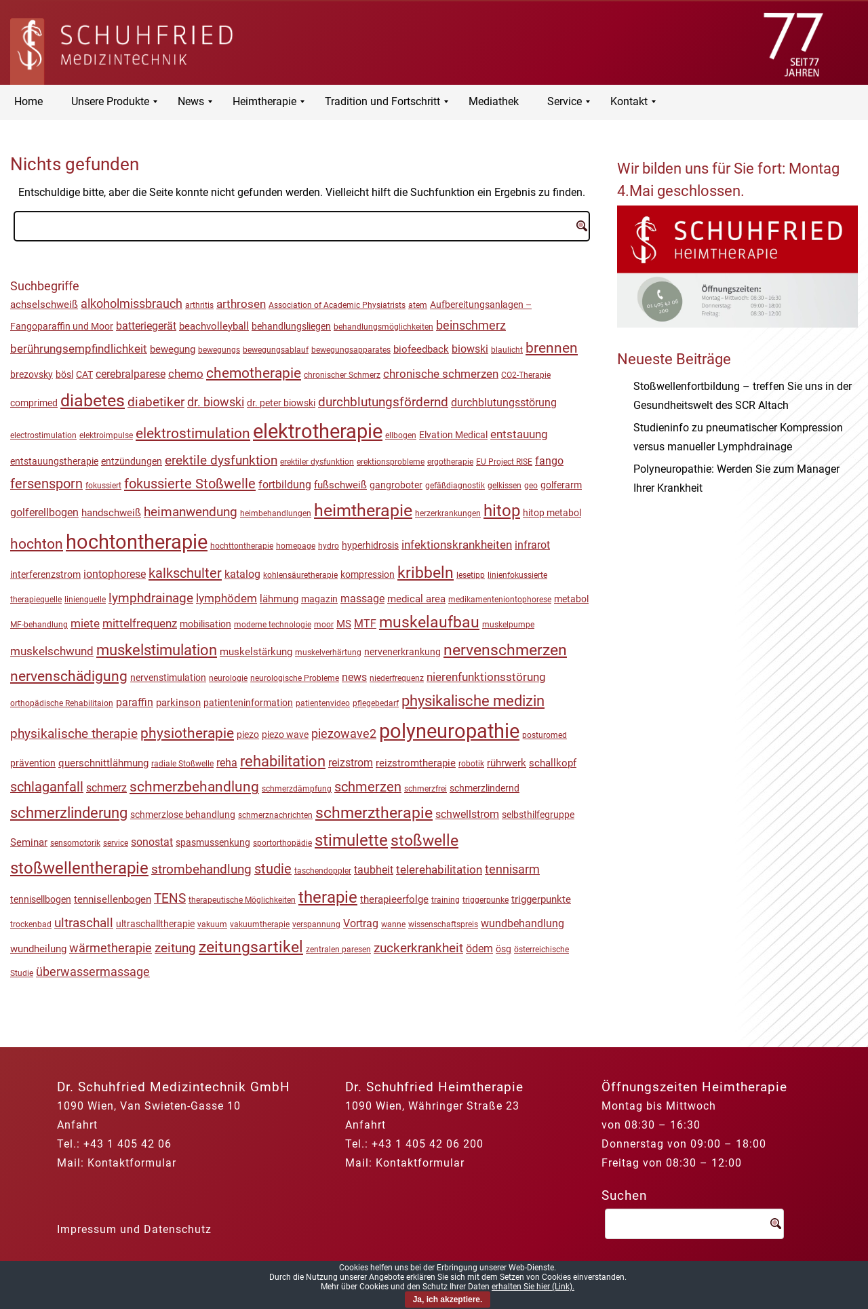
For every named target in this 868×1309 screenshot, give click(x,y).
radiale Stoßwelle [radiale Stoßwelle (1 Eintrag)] (182, 763)
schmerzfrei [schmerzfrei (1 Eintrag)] (425, 789)
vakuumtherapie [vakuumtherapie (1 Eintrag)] (260, 924)
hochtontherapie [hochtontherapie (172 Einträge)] (137, 541)
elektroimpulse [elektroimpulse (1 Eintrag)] (106, 435)
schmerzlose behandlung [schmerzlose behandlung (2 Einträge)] (182, 814)
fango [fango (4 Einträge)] (549, 461)
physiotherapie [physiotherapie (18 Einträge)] (187, 733)
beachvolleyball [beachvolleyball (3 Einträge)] (214, 326)
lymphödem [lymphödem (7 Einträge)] (226, 598)
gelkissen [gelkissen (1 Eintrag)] (504, 485)
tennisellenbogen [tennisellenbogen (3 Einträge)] (112, 899)
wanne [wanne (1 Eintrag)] (393, 924)
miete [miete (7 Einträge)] (85, 623)
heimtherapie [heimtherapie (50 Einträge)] (363, 510)
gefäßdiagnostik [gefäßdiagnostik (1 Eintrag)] (455, 485)
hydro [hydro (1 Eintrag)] (328, 546)
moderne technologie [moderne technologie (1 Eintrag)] (272, 624)
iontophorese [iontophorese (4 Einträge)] (114, 574)
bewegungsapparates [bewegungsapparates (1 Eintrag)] (351, 350)
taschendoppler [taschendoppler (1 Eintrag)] (322, 871)
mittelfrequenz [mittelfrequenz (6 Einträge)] (139, 623)
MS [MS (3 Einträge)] (343, 624)
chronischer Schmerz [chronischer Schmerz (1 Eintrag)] (342, 375)
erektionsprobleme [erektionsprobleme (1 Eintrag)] (391, 462)
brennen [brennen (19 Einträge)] (552, 348)
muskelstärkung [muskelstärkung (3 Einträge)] (256, 652)
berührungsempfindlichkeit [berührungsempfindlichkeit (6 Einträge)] (78, 348)
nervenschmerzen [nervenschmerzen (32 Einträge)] (505, 650)
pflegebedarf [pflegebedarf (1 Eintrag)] (376, 703)
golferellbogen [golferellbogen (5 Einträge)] (44, 512)
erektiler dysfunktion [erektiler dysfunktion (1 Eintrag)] (317, 462)
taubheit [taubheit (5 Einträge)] (373, 869)
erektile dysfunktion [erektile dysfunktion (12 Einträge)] (221, 460)
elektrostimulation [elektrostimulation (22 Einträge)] (193, 433)
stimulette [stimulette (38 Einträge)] (351, 840)
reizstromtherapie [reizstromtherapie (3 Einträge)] (416, 763)
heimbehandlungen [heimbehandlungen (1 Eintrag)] (275, 513)
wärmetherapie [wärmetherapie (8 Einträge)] (110, 948)
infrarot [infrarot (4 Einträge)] (532, 545)
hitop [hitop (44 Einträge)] (502, 510)
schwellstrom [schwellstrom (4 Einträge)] (467, 814)
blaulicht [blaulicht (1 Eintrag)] (507, 350)
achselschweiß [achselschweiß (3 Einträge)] (44, 304)
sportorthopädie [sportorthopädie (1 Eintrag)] (282, 843)
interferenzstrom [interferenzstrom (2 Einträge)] (45, 574)
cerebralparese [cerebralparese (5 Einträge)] (130, 374)
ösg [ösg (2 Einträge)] (503, 948)
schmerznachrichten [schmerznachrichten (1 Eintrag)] (275, 815)
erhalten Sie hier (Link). (533, 1286)
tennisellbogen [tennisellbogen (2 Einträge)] (40, 899)
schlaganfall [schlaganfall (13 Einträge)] (46, 787)
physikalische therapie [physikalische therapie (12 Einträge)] (74, 733)
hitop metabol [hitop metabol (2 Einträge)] (552, 512)
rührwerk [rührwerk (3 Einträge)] (506, 763)
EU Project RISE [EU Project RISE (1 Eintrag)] (504, 462)
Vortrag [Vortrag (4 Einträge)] (360, 924)
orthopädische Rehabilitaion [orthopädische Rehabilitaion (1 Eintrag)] (61, 703)
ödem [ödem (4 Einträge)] (479, 949)
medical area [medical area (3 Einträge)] (416, 599)
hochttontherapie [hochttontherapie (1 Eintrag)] (241, 546)
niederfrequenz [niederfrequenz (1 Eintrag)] (397, 678)
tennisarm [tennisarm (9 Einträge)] (512, 869)
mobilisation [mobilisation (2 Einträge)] (205, 624)
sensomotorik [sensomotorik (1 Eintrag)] (75, 843)
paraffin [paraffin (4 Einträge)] (134, 703)
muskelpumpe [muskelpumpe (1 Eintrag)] (508, 624)
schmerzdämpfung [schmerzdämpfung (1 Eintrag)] (297, 789)
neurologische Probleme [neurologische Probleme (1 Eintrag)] (294, 678)
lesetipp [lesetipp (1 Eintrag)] (470, 575)
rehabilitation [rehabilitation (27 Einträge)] (283, 761)
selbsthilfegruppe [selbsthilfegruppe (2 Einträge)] (538, 814)
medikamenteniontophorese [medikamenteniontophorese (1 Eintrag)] (499, 599)
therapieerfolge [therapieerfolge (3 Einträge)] (394, 899)
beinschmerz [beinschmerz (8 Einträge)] (471, 325)
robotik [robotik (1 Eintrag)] (471, 763)
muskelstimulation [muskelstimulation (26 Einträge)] (156, 650)
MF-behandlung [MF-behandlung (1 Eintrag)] (39, 624)
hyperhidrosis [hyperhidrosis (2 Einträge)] (370, 545)
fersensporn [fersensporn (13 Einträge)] (46, 484)
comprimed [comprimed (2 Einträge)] (34, 402)
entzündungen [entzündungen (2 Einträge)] (131, 461)
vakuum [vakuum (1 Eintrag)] (212, 924)
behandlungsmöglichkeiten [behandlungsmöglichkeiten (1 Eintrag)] (383, 327)
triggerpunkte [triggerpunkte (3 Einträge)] (541, 899)
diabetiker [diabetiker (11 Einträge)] (155, 402)
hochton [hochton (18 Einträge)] (36, 544)
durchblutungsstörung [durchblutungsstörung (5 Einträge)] (504, 402)
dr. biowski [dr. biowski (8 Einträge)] (215, 402)
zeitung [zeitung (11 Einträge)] (175, 948)
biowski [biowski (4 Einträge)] (470, 349)
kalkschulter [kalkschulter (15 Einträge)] (185, 573)
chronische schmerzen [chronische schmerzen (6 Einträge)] (440, 373)
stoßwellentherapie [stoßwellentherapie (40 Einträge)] (79, 868)
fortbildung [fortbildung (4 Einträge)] (284, 485)
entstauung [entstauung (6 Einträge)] (519, 434)
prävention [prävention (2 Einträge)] (33, 763)
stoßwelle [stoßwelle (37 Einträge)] (424, 840)
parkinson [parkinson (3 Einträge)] (178, 703)
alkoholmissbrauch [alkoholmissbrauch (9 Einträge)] (131, 303)
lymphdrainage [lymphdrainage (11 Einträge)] (150, 598)
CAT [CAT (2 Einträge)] (84, 374)
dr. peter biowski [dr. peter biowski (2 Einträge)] (281, 402)
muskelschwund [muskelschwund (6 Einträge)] (52, 651)
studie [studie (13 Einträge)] (273, 869)
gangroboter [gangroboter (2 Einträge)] (396, 485)
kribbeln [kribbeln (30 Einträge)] (425, 573)
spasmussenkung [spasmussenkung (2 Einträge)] (213, 842)
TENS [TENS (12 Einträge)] (170, 898)
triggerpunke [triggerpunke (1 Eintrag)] (485, 900)
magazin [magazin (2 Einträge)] (319, 598)
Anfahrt (77, 1124)
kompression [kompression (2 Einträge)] (367, 574)
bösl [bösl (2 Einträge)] (64, 374)
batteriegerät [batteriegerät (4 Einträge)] (146, 326)
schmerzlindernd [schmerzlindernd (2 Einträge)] (484, 788)
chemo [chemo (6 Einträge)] (185, 373)
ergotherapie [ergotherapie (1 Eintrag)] (450, 462)
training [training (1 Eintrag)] (445, 900)
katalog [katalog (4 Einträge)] (242, 574)
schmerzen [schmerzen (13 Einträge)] (367, 787)
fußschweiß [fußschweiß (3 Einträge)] (340, 485)
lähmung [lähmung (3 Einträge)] (279, 599)
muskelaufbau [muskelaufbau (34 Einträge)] (429, 622)
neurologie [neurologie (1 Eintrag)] (228, 678)
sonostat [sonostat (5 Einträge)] (152, 842)
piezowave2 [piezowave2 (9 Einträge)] (343, 733)
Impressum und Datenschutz (134, 1229)
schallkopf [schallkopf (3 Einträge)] (552, 763)
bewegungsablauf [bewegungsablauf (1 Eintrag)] (276, 350)
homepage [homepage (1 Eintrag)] (295, 546)
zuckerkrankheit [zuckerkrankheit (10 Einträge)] (418, 948)
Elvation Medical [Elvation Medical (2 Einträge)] (453, 434)
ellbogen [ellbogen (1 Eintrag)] (400, 435)
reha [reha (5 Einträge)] (226, 762)
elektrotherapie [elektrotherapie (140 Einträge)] (317, 432)
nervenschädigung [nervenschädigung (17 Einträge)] (68, 676)
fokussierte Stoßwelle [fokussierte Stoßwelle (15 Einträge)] (190, 483)
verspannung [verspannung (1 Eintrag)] (316, 924)
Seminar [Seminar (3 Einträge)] (28, 842)
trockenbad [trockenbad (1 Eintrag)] (31, 924)
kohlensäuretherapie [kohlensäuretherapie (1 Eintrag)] (300, 575)
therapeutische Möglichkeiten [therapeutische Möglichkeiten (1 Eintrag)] (242, 900)
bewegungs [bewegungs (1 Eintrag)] (219, 350)
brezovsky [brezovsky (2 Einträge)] (31, 374)
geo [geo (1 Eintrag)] (531, 485)
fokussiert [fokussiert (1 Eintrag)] (103, 485)
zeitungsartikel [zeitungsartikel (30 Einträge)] (251, 947)
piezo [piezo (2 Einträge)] (248, 734)
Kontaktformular (131, 1162)
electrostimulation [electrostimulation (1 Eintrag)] (43, 435)
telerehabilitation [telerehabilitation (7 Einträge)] (439, 869)
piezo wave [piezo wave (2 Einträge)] (285, 734)
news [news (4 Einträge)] (354, 677)
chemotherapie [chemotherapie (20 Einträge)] (253, 372)
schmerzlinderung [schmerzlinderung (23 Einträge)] (68, 812)
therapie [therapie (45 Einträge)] (327, 897)
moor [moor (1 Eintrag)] (324, 624)
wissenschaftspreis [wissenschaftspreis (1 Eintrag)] (443, 924)
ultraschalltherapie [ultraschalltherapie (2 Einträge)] (155, 923)
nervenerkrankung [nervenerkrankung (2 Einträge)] (402, 651)
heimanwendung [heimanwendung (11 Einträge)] (190, 512)
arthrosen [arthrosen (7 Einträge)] (241, 304)
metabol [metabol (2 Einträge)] (571, 598)
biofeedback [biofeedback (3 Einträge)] (421, 349)
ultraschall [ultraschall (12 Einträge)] (83, 923)
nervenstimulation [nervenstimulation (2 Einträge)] (168, 677)
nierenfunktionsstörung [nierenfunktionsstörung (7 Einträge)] (486, 677)
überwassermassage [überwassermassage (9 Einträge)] (93, 971)
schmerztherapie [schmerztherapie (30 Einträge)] (374, 813)
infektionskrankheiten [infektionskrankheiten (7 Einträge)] (456, 544)
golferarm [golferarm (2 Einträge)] (561, 485)
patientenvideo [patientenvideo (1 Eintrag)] (323, 703)
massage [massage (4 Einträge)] (362, 599)
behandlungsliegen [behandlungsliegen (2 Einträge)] (291, 326)
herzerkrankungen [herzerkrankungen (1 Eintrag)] (448, 513)
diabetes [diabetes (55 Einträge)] (92, 400)
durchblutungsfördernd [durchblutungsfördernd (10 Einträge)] (383, 402)
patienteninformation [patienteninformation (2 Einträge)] (248, 702)
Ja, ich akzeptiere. (448, 1299)
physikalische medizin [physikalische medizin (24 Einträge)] (473, 700)
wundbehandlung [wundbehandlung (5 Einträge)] (522, 923)
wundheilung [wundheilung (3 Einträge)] (38, 949)
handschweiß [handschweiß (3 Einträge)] (111, 513)
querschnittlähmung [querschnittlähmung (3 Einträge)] (103, 763)
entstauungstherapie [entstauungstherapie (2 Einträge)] (54, 461)
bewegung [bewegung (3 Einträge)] (172, 349)
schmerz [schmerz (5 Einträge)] (106, 787)
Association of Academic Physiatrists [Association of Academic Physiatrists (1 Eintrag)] (337, 305)
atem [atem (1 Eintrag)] (417, 305)
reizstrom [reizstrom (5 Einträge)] (350, 762)
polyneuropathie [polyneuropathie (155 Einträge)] (449, 731)
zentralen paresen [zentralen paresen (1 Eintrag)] (338, 949)
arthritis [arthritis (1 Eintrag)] (199, 305)
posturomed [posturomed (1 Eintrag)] (544, 735)
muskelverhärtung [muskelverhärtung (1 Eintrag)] (328, 652)
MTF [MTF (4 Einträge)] (365, 624)
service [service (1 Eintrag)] (115, 843)
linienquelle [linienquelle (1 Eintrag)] (85, 599)
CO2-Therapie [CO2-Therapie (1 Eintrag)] (526, 375)
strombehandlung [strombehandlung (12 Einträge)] (201, 869)
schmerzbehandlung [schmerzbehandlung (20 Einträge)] (194, 786)
